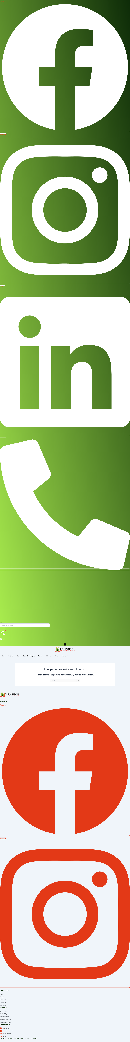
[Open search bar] (1, 622)
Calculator (49, 656)
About (56, 656)
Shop (18, 656)
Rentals (40, 656)
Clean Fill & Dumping (29, 656)
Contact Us (65, 656)
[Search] (2, 629)
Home (3, 656)
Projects (10, 656)
